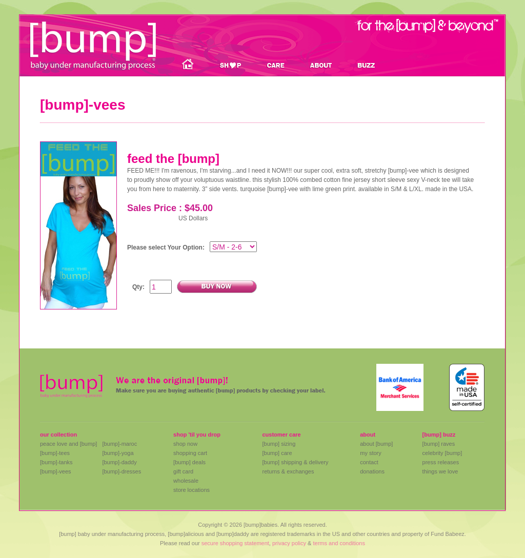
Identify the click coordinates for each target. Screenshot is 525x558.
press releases (440, 462)
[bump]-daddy (119, 462)
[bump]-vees (55, 471)
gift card (183, 471)
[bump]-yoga (117, 453)
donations (372, 471)
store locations (191, 490)
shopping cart (190, 453)
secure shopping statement (235, 543)
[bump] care (277, 453)
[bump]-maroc (119, 444)
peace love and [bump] (68, 444)
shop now (185, 444)
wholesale (185, 481)
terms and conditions (339, 543)
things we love (440, 471)
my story (370, 453)
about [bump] (376, 444)
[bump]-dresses (121, 471)
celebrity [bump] (442, 453)
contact (369, 462)
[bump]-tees (55, 453)
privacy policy (289, 543)
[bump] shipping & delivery (295, 462)
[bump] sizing (278, 444)
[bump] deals (189, 462)
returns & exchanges (288, 471)
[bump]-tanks (56, 462)
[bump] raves (438, 444)
